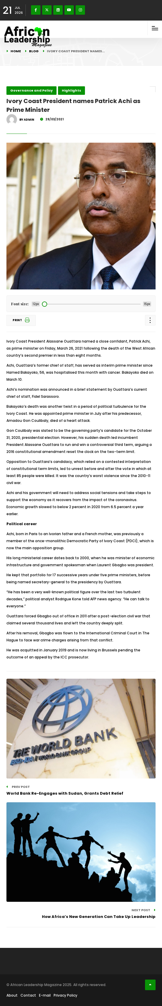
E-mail (45, 995)
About (12, 995)
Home (16, 51)
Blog (34, 51)
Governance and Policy (31, 90)
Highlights (71, 90)
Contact (28, 995)
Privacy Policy (65, 995)
